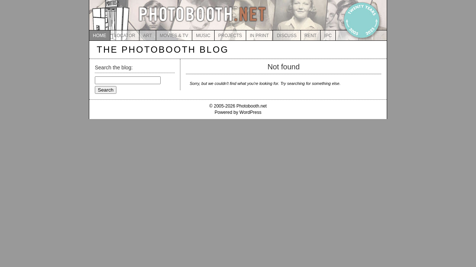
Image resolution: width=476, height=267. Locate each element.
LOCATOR (124, 35)
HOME (99, 35)
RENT (311, 35)
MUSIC (203, 35)
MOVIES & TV (174, 35)
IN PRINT (259, 35)
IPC (328, 35)
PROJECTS (230, 35)
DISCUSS (286, 35)
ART (147, 35)
